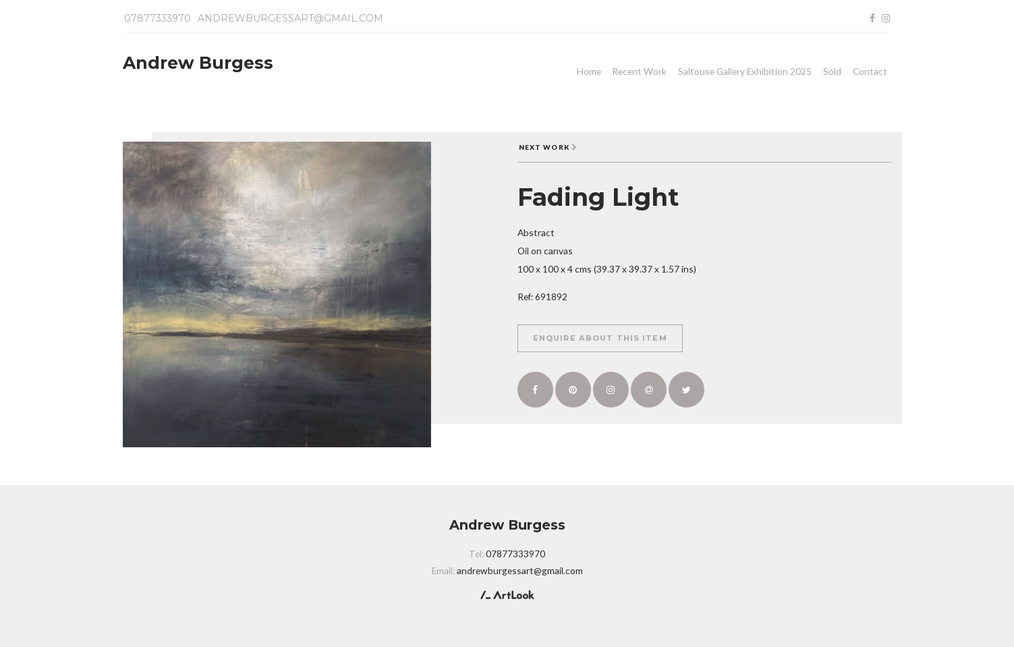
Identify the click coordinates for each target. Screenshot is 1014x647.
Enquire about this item (600, 338)
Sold (832, 71)
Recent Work (639, 71)
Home (589, 71)
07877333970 (157, 18)
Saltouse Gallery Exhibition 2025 (745, 71)
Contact (870, 71)
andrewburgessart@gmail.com (290, 18)
